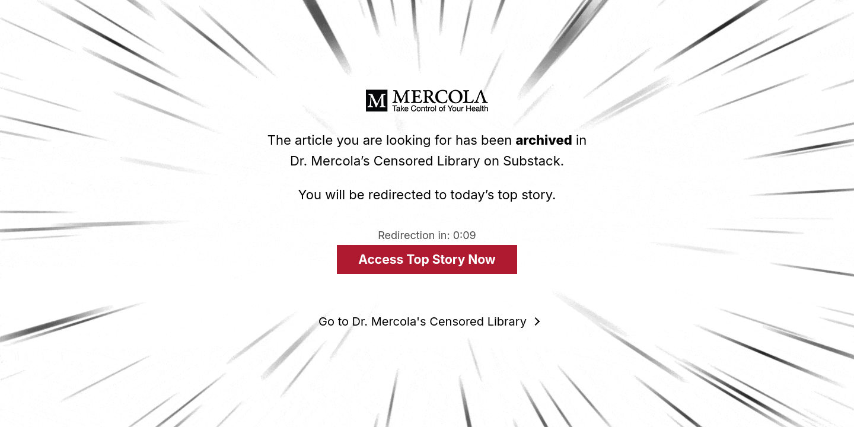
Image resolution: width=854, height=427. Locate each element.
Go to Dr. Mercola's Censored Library (422, 321)
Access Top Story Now (426, 259)
